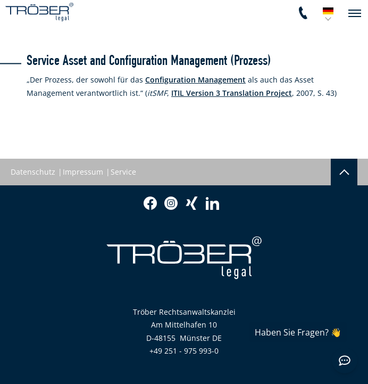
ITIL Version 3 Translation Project (231, 93)
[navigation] (354, 13)
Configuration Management (195, 80)
